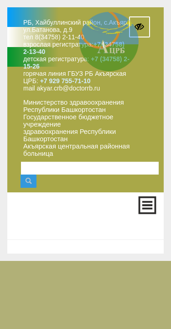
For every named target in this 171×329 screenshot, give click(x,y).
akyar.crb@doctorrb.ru (68, 88)
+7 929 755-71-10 (65, 81)
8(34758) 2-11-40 (59, 37)
